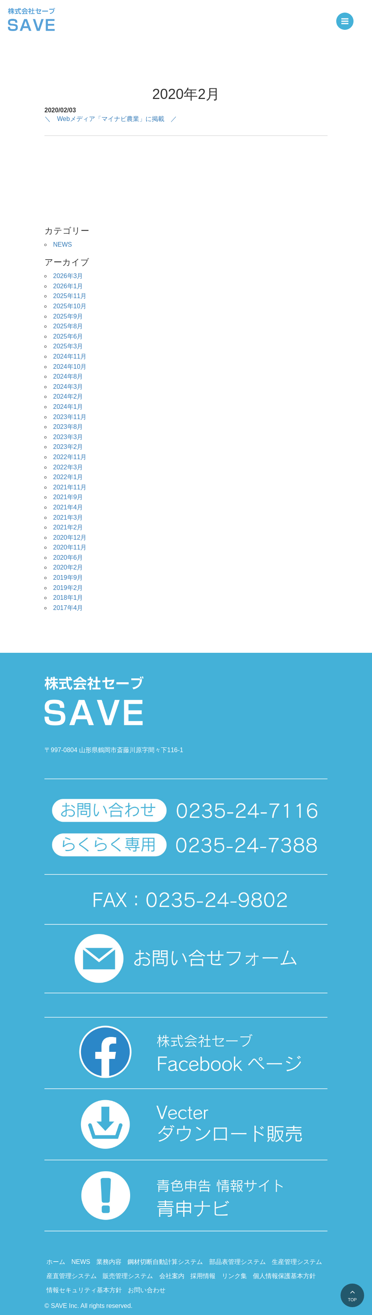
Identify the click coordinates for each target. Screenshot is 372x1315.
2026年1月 (68, 286)
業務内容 (109, 1261)
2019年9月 (68, 577)
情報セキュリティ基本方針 (84, 1290)
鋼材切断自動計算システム (165, 1261)
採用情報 (202, 1276)
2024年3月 (68, 386)
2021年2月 (68, 527)
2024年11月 (70, 356)
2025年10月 (70, 306)
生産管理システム (297, 1261)
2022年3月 (68, 467)
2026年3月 (68, 276)
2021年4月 (68, 507)
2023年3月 (68, 437)
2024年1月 (68, 406)
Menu (347, 18)
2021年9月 (68, 497)
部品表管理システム (237, 1261)
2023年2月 (68, 446)
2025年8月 (68, 326)
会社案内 (171, 1276)
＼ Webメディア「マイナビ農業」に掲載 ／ (110, 118)
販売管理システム (128, 1276)
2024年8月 (68, 376)
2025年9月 (68, 316)
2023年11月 (70, 417)
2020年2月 (68, 567)
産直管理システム (71, 1276)
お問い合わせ (147, 1290)
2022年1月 (68, 477)
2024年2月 (68, 396)
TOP (352, 1299)
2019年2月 (68, 587)
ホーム (55, 1261)
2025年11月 (70, 296)
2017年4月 (68, 607)
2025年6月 (68, 336)
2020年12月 (70, 537)
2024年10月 (70, 366)
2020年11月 (70, 547)
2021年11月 (70, 487)
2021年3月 (68, 517)
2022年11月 (70, 457)
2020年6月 (68, 557)
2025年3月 (68, 346)
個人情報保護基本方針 (284, 1276)
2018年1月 (68, 597)
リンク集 (234, 1276)
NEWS (62, 244)
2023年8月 (68, 426)
